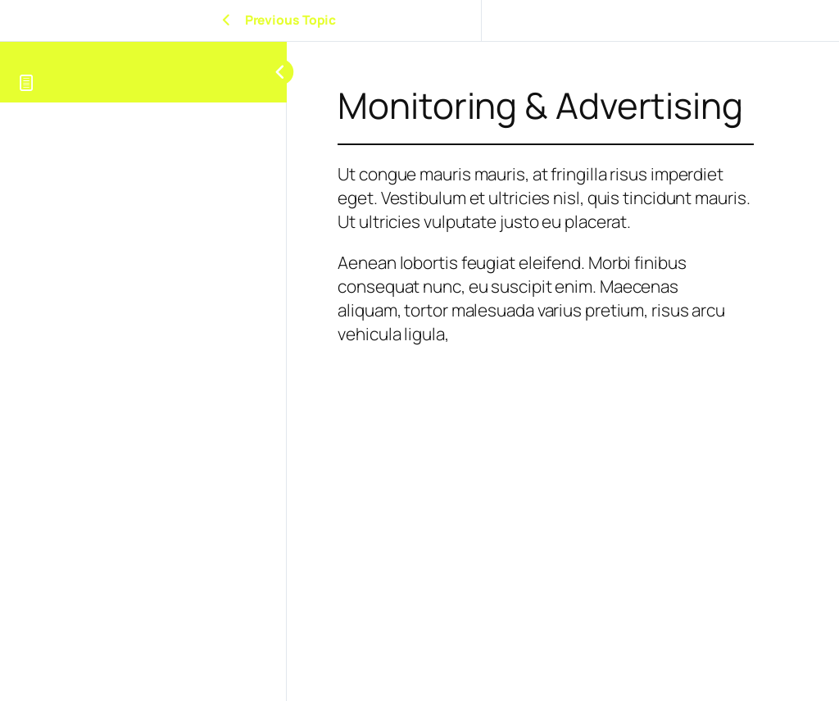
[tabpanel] (546, 371)
